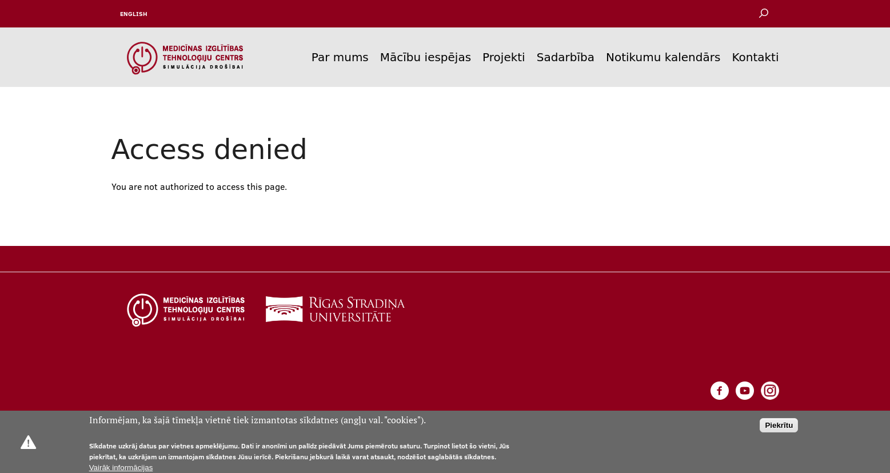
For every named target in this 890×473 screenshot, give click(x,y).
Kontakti (755, 57)
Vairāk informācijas (121, 467)
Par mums (340, 57)
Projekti (503, 57)
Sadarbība (565, 57)
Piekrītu (779, 425)
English (133, 13)
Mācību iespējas (425, 57)
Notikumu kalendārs (663, 57)
